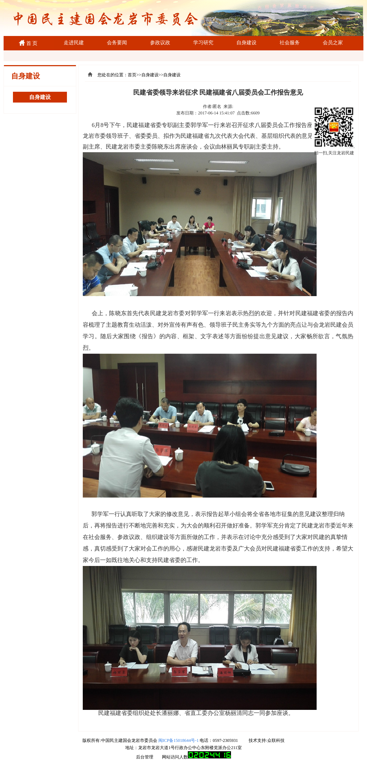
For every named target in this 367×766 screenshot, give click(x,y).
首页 (132, 74)
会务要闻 (117, 42)
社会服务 (290, 42)
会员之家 (333, 42)
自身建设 (246, 42)
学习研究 (203, 42)
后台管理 (144, 757)
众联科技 (276, 740)
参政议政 (160, 42)
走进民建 (74, 42)
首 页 (31, 43)
